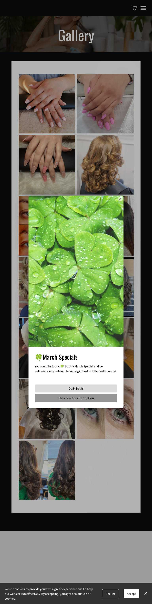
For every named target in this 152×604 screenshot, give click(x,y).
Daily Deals (76, 388)
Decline (110, 594)
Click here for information (76, 398)
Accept (131, 594)
